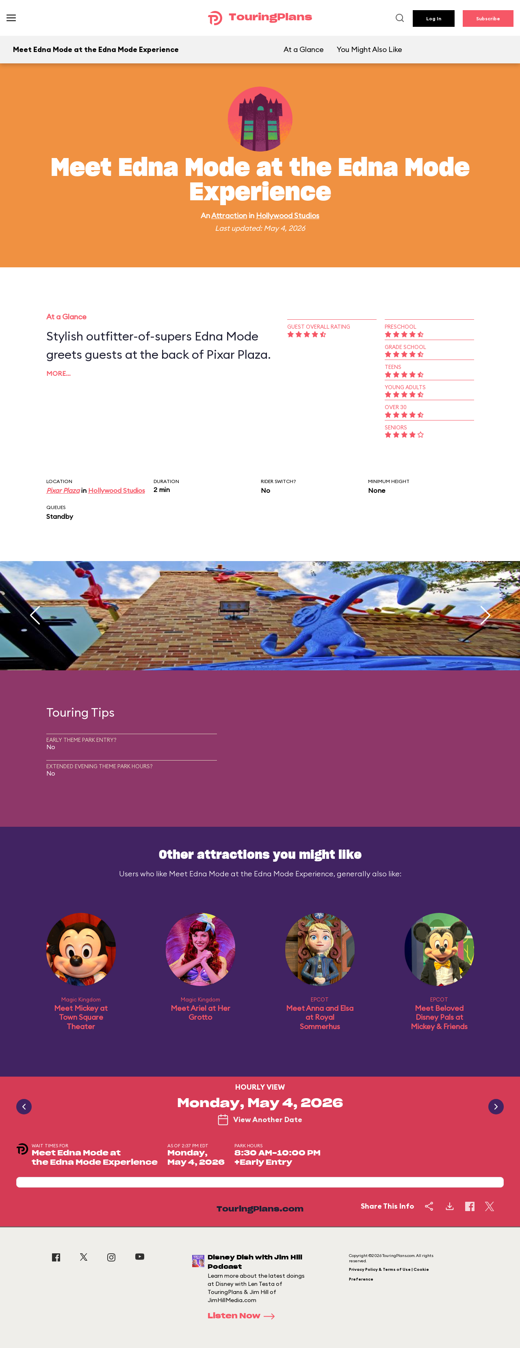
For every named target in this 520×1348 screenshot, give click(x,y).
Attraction (229, 215)
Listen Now (244, 1316)
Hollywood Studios (287, 215)
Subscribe (488, 18)
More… (58, 373)
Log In (433, 18)
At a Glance (304, 49)
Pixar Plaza (63, 490)
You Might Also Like (369, 49)
